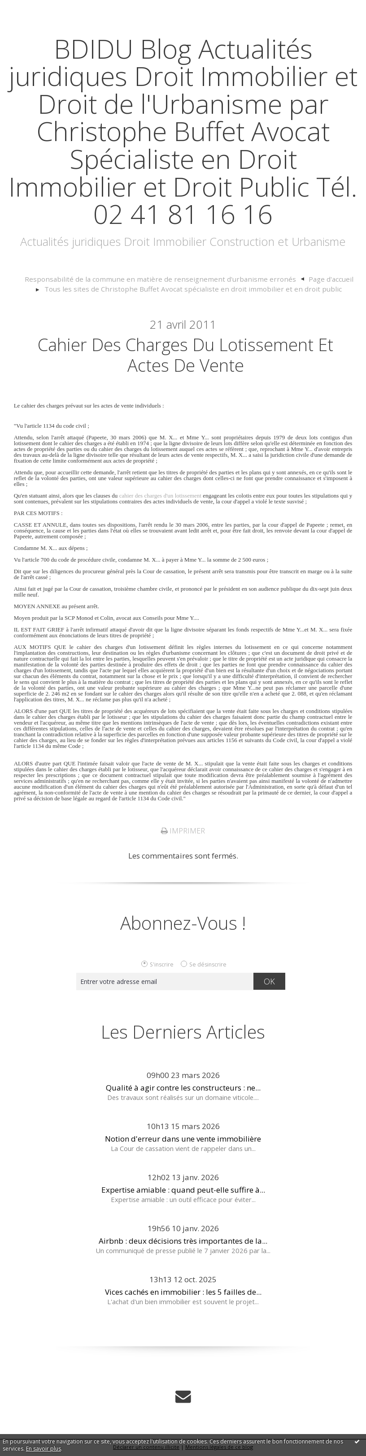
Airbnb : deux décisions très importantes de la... (183, 1242)
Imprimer (183, 833)
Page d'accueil (317, 279)
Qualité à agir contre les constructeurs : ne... (183, 1089)
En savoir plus (43, 1448)
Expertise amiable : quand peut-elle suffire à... (183, 1191)
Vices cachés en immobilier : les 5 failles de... (183, 1293)
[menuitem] (166, 279)
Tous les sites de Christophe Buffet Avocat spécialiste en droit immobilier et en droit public (193, 288)
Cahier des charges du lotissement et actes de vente (185, 356)
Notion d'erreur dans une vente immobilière (183, 1140)
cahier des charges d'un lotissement (160, 497)
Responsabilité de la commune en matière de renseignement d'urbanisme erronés (161, 279)
